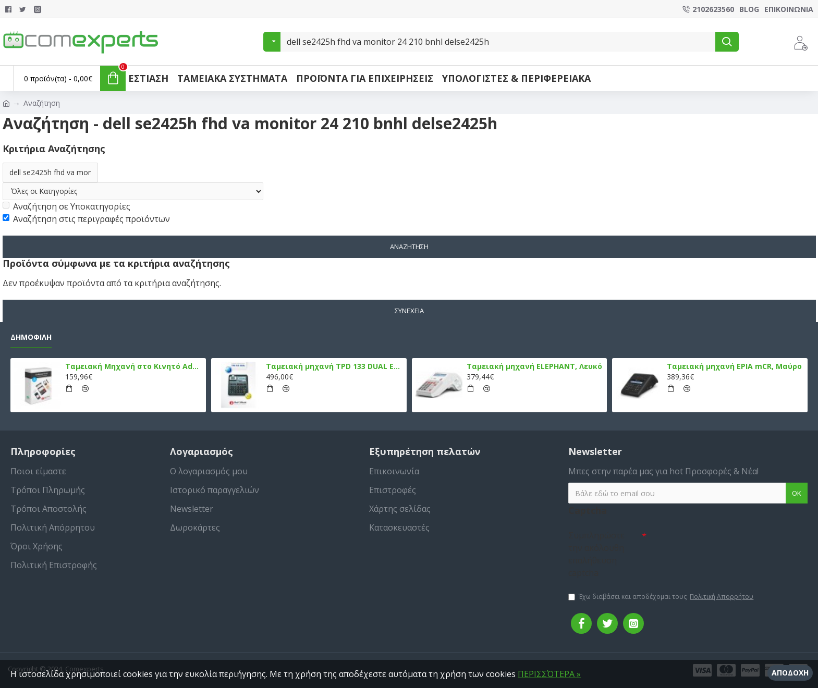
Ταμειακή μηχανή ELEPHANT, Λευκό (534, 366)
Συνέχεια (409, 310)
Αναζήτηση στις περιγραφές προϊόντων (86, 219)
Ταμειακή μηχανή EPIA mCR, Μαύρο (734, 366)
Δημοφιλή (31, 337)
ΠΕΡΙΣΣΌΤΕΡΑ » (549, 674)
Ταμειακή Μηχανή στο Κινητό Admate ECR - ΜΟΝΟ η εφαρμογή (133, 366)
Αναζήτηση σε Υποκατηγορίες (66, 206)
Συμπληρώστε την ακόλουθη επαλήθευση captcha (596, 554)
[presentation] (719, 544)
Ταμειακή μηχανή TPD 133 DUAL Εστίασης (334, 366)
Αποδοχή (790, 673)
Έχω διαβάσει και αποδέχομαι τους (661, 596)
